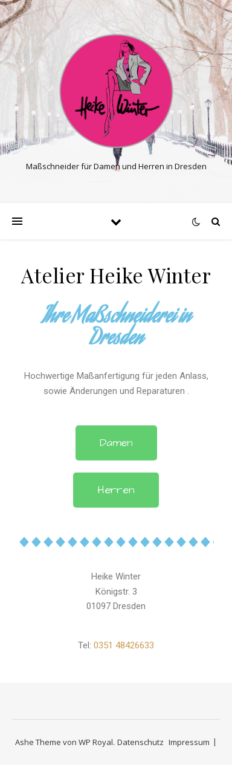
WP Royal (96, 742)
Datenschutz (140, 742)
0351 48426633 (124, 645)
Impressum (189, 742)
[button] (116, 442)
